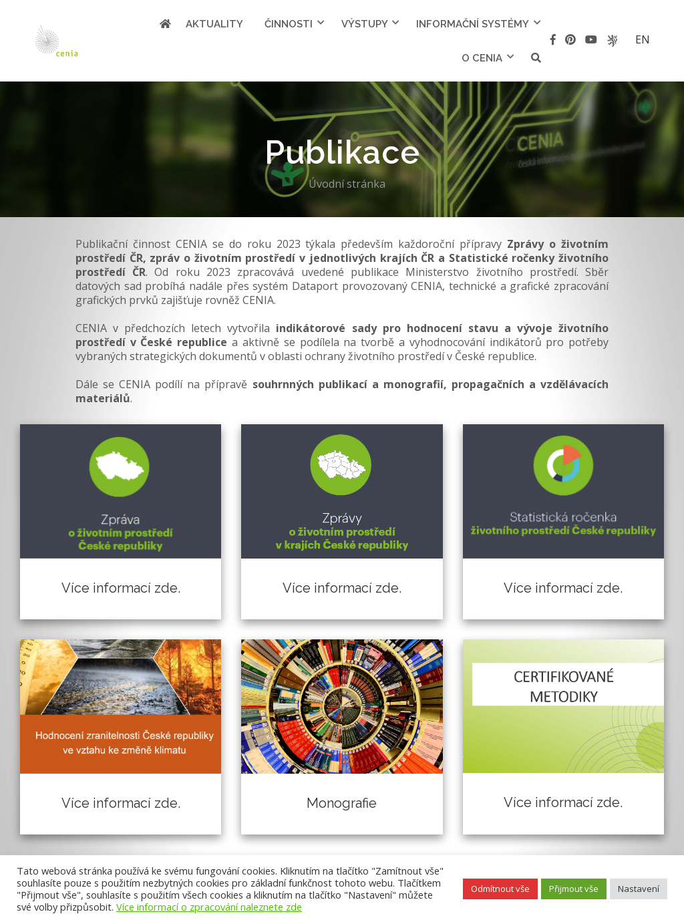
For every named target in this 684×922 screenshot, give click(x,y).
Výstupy (364, 24)
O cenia (482, 58)
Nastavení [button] (638, 889)
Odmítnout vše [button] (500, 889)
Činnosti (289, 24)
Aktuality (214, 24)
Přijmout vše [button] (573, 889)
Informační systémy (472, 24)
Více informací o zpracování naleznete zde (209, 906)
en (642, 39)
